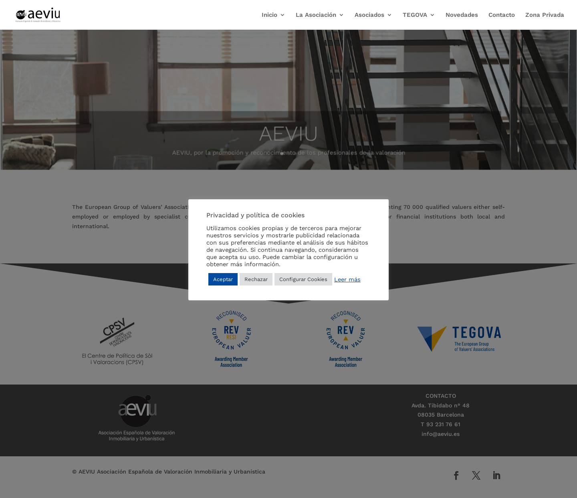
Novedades (462, 15)
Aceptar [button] (223, 279)
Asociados (369, 15)
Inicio (269, 15)
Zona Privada (544, 15)
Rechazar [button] (256, 279)
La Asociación (316, 15)
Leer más (347, 279)
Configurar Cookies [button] (303, 279)
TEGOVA (415, 15)
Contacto (501, 15)
